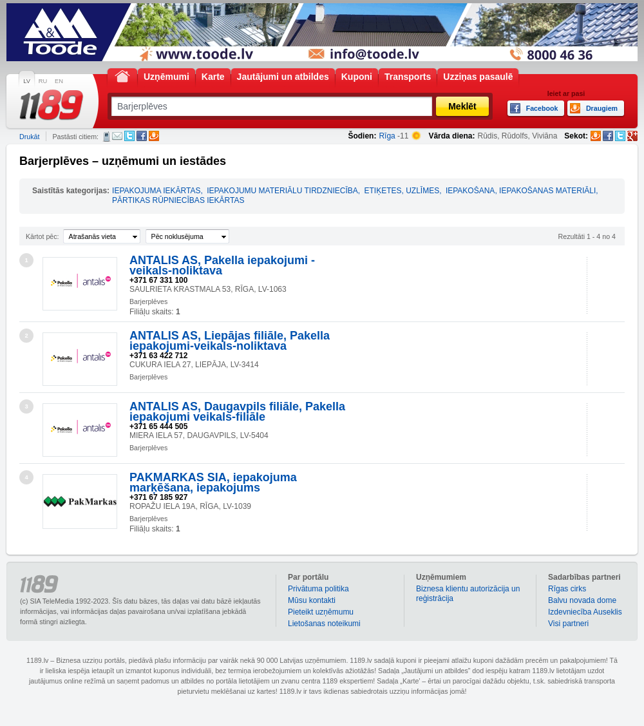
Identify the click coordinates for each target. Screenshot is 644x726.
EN (59, 81)
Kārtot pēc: (42, 236)
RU (43, 81)
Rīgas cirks (567, 588)
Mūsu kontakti (312, 600)
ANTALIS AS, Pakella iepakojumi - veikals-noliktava (222, 265)
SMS (106, 136)
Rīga (387, 135)
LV (26, 81)
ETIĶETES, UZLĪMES (402, 190)
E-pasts (117, 136)
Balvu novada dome (582, 600)
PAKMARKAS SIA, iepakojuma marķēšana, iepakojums (213, 482)
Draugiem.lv (154, 136)
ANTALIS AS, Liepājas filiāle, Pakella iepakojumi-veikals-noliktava (229, 340)
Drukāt (29, 136)
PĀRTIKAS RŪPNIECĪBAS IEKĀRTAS (178, 200)
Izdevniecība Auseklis (585, 611)
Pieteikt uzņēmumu (321, 611)
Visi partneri (568, 623)
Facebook (142, 136)
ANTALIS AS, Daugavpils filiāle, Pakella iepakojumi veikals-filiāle (237, 411)
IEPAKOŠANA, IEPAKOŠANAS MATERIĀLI (521, 190)
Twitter (129, 136)
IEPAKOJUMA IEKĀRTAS (156, 190)
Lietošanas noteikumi (324, 623)
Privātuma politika (318, 588)
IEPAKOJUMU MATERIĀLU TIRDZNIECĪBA (282, 190)
